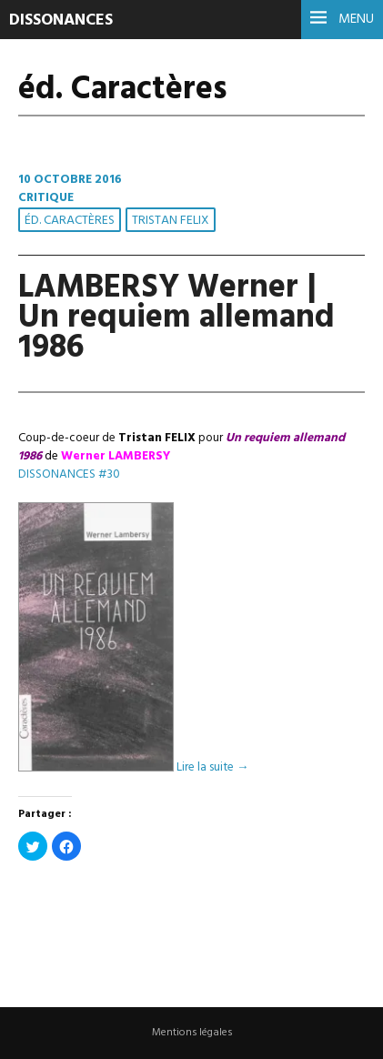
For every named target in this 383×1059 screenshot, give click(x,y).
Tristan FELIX (170, 220)
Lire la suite (212, 768)
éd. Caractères (70, 220)
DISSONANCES (61, 20)
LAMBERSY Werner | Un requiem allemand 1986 (176, 318)
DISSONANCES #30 (69, 474)
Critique (46, 197)
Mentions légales (192, 1032)
